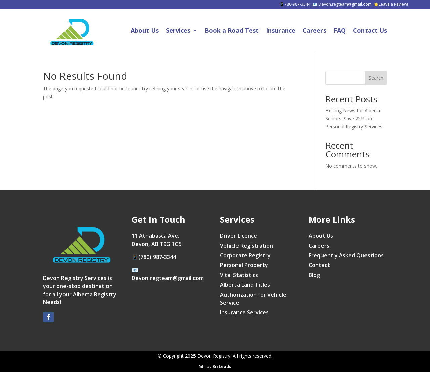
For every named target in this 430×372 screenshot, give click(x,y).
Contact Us (370, 30)
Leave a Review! (393, 4)
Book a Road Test (232, 30)
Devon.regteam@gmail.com (345, 4)
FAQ (340, 30)
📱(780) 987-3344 (154, 257)
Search (376, 78)
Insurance (280, 30)
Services (178, 30)
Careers (314, 30)
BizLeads (221, 366)
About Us (145, 30)
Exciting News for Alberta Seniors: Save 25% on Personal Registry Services (353, 118)
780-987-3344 (297, 4)
